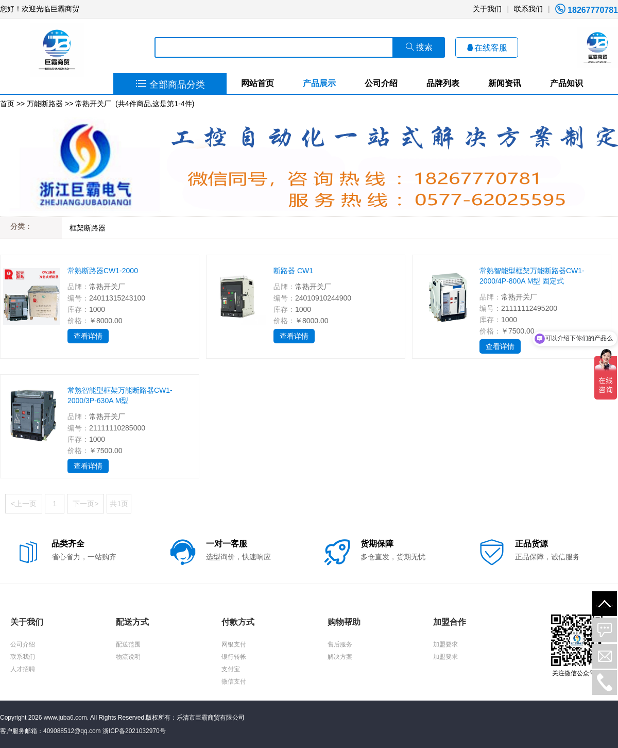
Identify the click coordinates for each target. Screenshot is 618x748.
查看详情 (88, 336)
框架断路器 (88, 228)
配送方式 (132, 622)
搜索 (419, 47)
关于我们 (487, 9)
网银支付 (233, 644)
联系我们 (528, 9)
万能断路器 (45, 103)
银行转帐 (233, 656)
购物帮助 (344, 622)
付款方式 (237, 622)
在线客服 (486, 47)
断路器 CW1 (293, 271)
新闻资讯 (504, 83)
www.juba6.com (65, 717)
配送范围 (128, 644)
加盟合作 (449, 622)
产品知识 (566, 83)
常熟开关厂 (93, 103)
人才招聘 (22, 669)
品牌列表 (442, 83)
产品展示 (319, 83)
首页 (7, 103)
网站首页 (257, 83)
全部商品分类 (170, 84)
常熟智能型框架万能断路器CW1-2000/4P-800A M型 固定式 (532, 276)
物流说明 (128, 656)
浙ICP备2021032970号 (134, 731)
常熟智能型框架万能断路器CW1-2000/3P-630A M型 (120, 395)
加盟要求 (445, 644)
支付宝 (230, 669)
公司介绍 (381, 83)
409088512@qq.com (72, 731)
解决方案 (340, 656)
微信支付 (233, 681)
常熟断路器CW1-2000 (102, 271)
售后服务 (340, 644)
